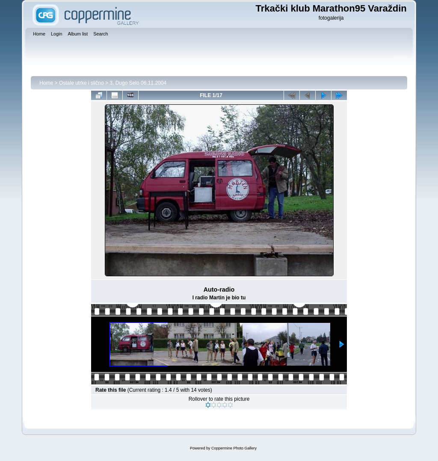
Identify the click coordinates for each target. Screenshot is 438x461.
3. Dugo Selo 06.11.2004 (138, 83)
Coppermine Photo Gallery (234, 448)
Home (46, 83)
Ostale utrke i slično (81, 83)
